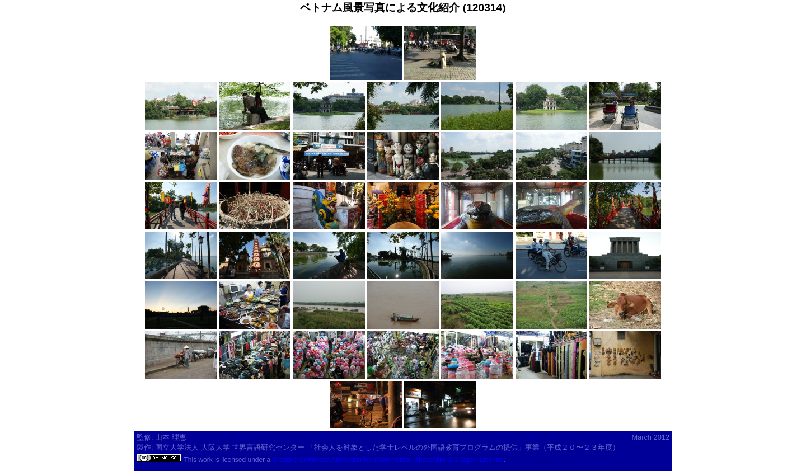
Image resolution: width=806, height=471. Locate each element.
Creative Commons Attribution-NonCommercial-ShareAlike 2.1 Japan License (388, 460)
